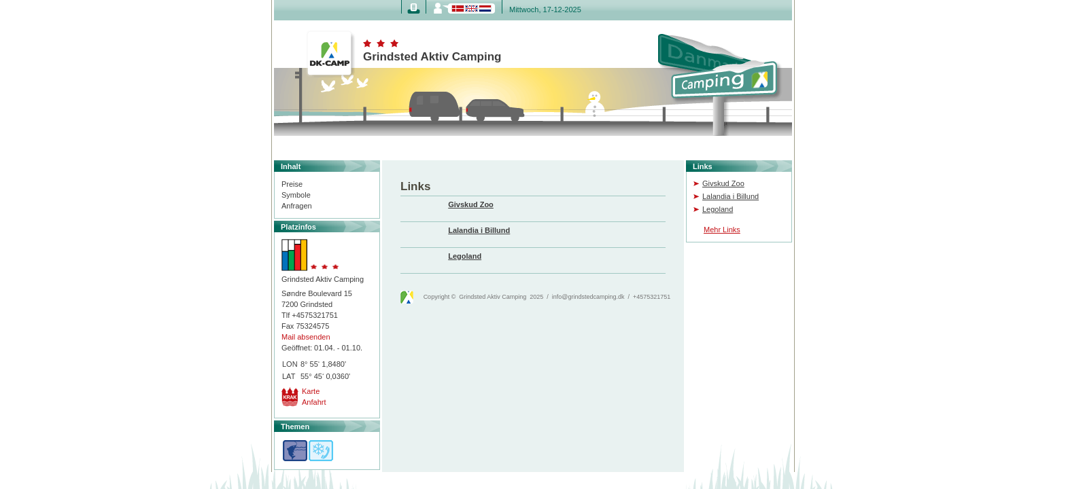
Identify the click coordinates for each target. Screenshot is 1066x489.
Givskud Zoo (723, 183)
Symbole (296, 195)
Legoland (717, 209)
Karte (311, 391)
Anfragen (296, 206)
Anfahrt (314, 402)
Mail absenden (305, 337)
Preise (292, 184)
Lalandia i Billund (730, 196)
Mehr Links (722, 229)
